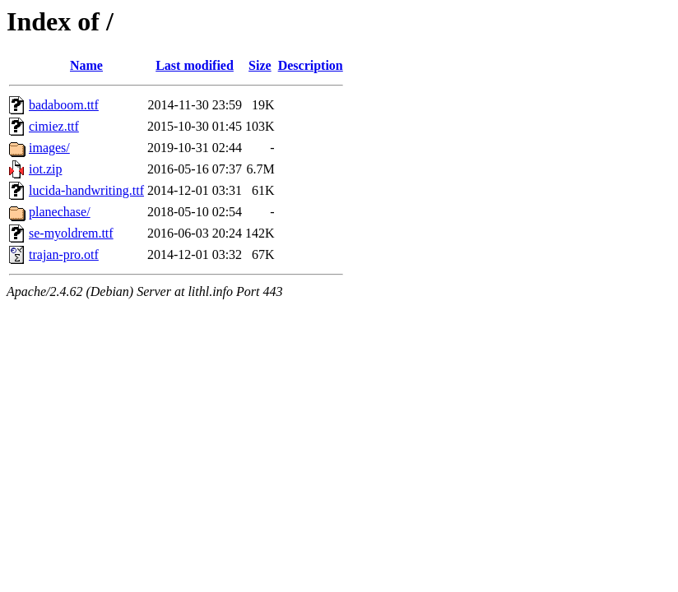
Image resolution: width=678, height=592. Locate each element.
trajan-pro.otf (64, 254)
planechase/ (60, 212)
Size (260, 65)
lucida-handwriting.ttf (86, 190)
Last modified (195, 65)
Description (310, 65)
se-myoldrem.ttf (71, 233)
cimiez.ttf (54, 126)
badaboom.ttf (64, 105)
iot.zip (45, 169)
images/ (49, 148)
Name (86, 65)
